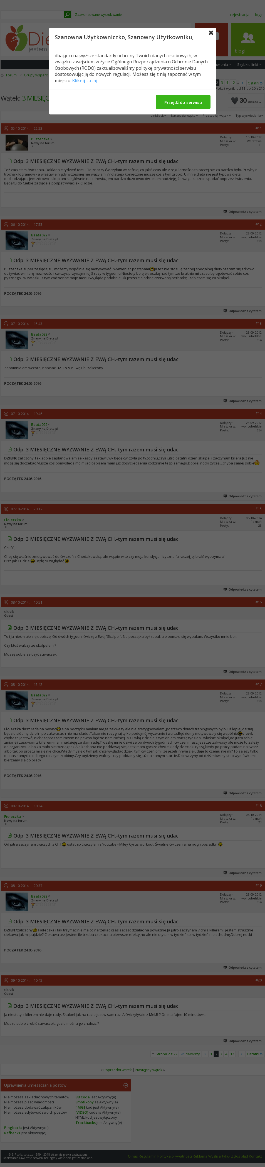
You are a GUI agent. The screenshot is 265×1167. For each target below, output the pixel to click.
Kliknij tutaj (84, 81)
